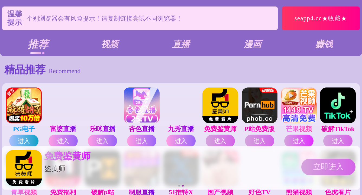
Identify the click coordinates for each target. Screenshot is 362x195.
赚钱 (324, 44)
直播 (181, 44)
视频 (109, 44)
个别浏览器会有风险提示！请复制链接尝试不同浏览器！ (104, 18)
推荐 (38, 44)
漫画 (252, 44)
